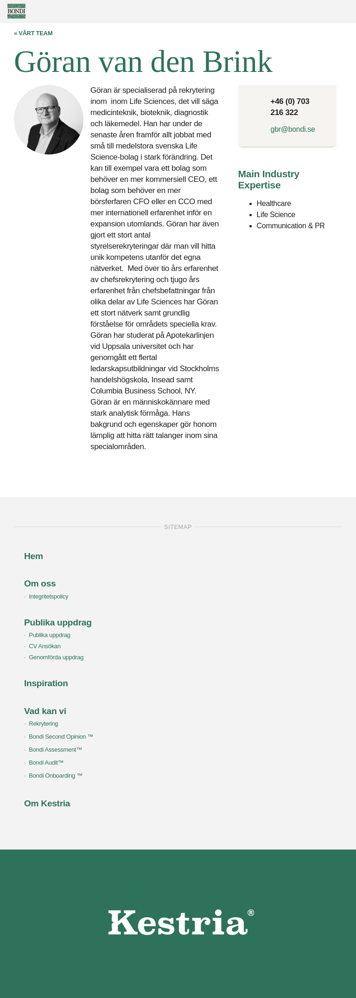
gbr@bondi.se (293, 129)
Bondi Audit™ (46, 762)
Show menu (344, 11)
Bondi (30, 11)
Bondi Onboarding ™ (56, 775)
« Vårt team (33, 33)
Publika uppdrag (49, 634)
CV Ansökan (44, 646)
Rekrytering (43, 723)
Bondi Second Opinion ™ (61, 736)
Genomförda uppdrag (56, 657)
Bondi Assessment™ (55, 749)
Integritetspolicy (48, 596)
